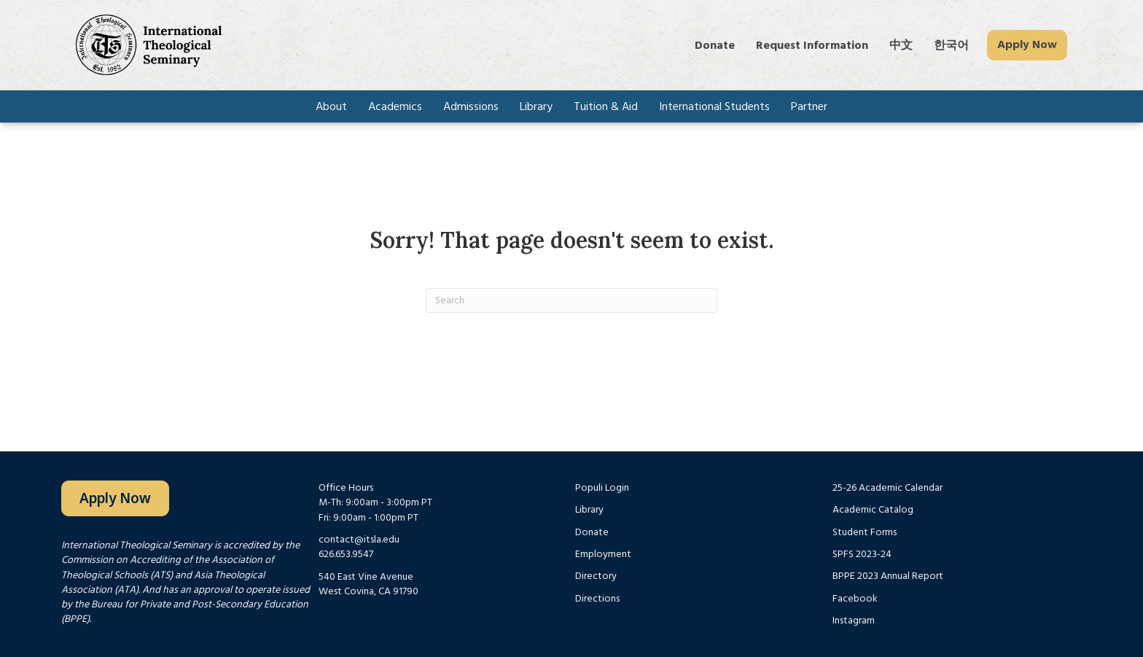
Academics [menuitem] (395, 106)
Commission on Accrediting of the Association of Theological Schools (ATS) (167, 567)
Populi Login (602, 488)
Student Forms (864, 532)
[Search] (571, 300)
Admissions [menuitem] (471, 106)
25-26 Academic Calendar (887, 488)
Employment (603, 554)
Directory (596, 576)
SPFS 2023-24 (862, 554)
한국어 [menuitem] (951, 45)
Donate (592, 532)
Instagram (853, 620)
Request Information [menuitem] (812, 45)
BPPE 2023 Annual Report (887, 576)
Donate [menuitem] (715, 45)
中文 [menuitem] (901, 45)
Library (589, 509)
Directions (597, 598)
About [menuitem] (331, 106)
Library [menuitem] (536, 106)
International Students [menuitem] (714, 106)
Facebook (855, 598)
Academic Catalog (872, 509)
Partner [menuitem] (809, 106)
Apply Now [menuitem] (1027, 44)
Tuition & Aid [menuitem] (606, 106)
